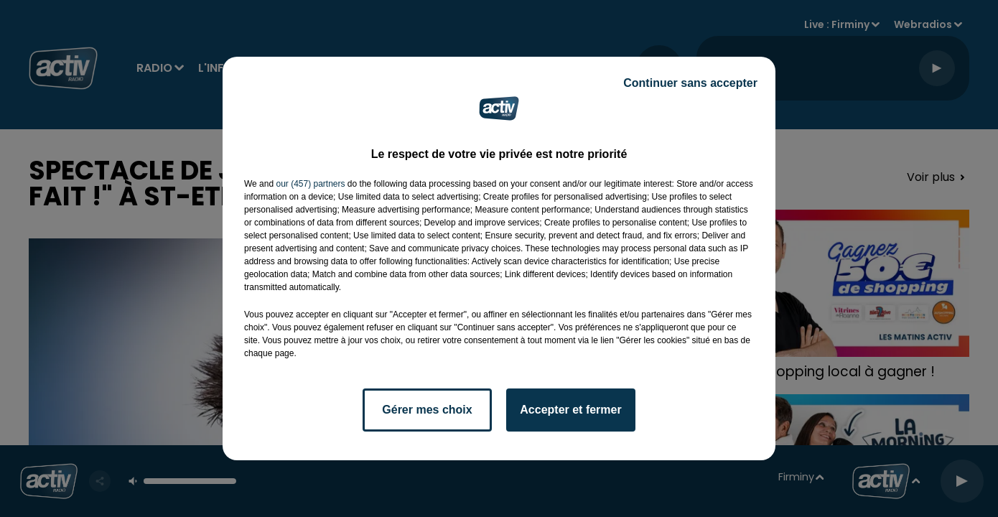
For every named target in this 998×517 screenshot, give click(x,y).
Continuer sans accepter (690, 83)
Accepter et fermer (570, 410)
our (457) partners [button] (310, 184)
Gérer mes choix (427, 410)
